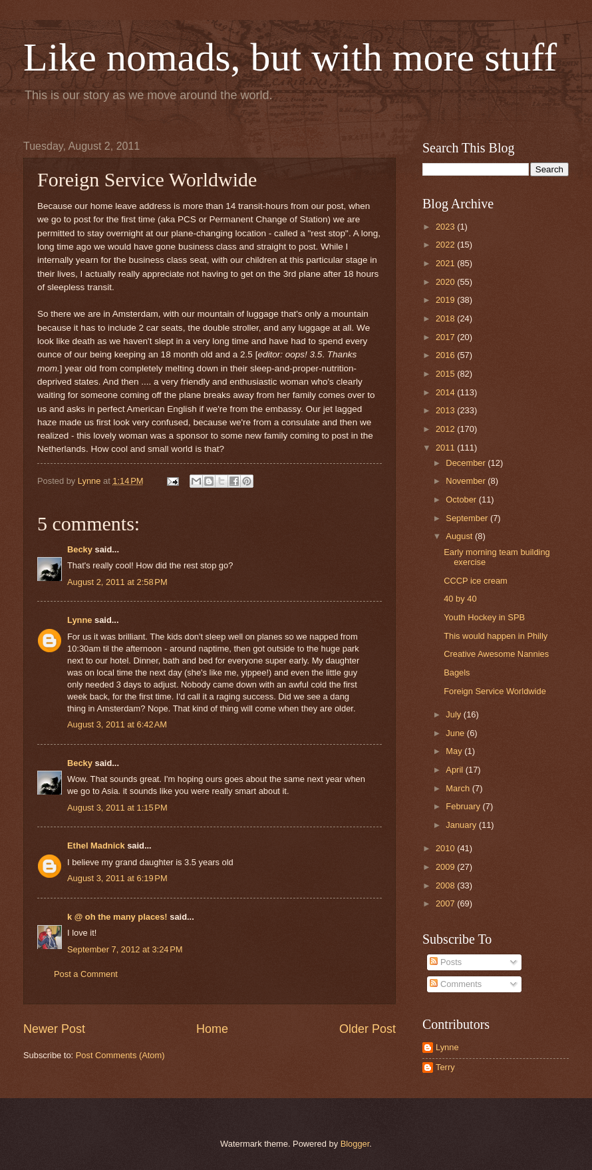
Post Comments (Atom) (120, 1055)
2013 (446, 410)
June (456, 733)
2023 (446, 227)
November (467, 481)
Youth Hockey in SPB (484, 617)
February (464, 806)
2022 (446, 245)
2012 (446, 429)
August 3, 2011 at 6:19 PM (117, 878)
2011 (446, 448)
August (460, 536)
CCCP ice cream (476, 581)
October (462, 499)
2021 (446, 263)
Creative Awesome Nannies (496, 654)
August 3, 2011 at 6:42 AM (117, 724)
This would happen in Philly (495, 636)
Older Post (367, 1029)
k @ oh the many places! (117, 917)
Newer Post (54, 1029)
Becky (79, 549)
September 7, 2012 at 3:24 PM (125, 949)
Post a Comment (86, 974)
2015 (446, 374)
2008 (446, 885)
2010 (446, 848)
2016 (446, 355)
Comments (456, 984)
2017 (446, 337)
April (455, 770)
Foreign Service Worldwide (495, 691)
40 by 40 (460, 599)
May (455, 751)
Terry (445, 1067)
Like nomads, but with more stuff (290, 57)
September (468, 518)
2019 (446, 300)
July (454, 714)
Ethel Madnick (96, 846)
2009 (446, 867)
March (459, 788)
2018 (446, 318)
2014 (446, 392)
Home (212, 1029)
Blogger (355, 1144)
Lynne (79, 620)
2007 (446, 903)
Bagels (457, 673)
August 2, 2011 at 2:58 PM (117, 582)
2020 (446, 282)
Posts (446, 962)
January (462, 825)
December (467, 463)
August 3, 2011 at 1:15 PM (117, 808)
